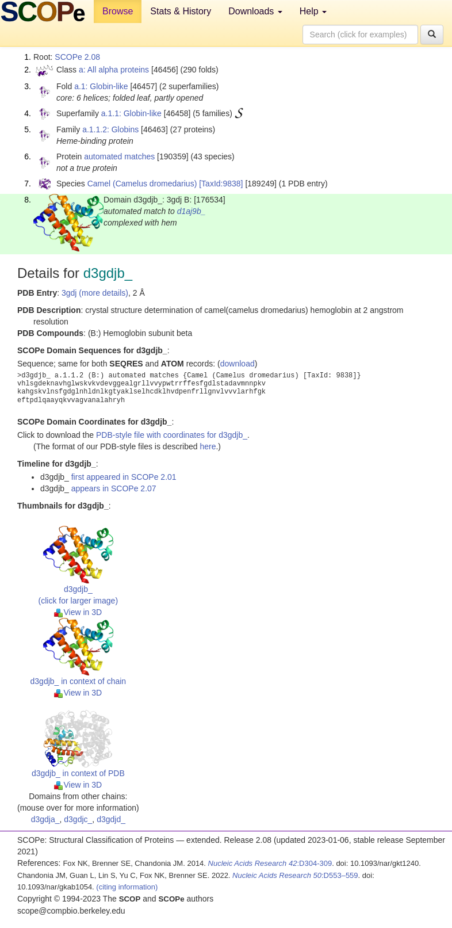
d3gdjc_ (78, 819)
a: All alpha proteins (114, 69)
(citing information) (127, 887)
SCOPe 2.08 (77, 57)
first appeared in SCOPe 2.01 (124, 477)
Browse (117, 11)
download (237, 363)
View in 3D (78, 612)
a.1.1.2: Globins (110, 129)
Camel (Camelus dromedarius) (142, 183)
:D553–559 (295, 875)
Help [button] (313, 11)
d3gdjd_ (111, 819)
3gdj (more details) (95, 292)
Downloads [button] (255, 11)
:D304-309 (270, 863)
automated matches (119, 156)
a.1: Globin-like (101, 86)
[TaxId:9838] (221, 183)
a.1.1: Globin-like (131, 113)
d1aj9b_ (191, 211)
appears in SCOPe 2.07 (113, 488)
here (208, 446)
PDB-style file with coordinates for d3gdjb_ (171, 435)
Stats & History (180, 11)
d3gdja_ (45, 819)
